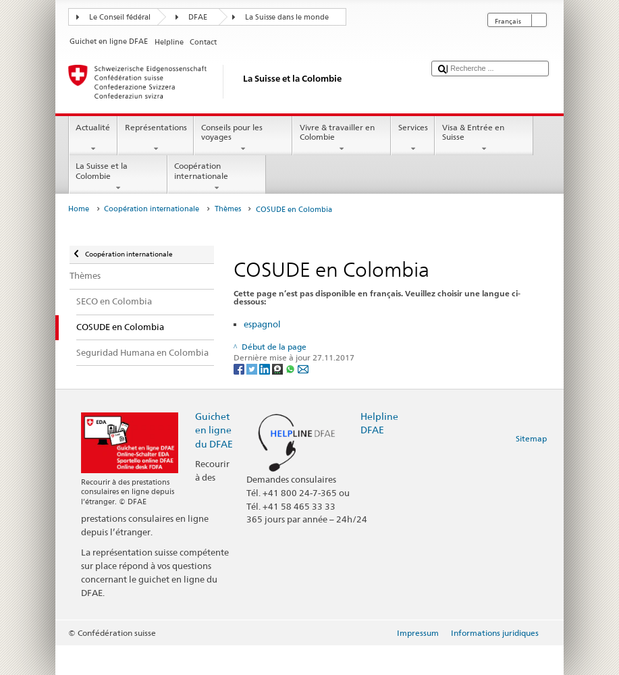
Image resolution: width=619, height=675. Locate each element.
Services (413, 138)
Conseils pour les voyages (243, 138)
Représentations (155, 138)
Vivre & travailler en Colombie (341, 138)
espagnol (262, 324)
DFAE (197, 17)
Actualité (93, 138)
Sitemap (531, 438)
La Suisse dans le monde (287, 17)
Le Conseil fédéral (120, 17)
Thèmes (228, 209)
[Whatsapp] (291, 368)
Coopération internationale (216, 177)
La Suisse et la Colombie (118, 177)
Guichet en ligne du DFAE (214, 429)
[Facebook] (240, 368)
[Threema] (278, 368)
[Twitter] (252, 368)
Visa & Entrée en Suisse (484, 138)
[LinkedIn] (265, 368)
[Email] (303, 368)
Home (78, 209)
